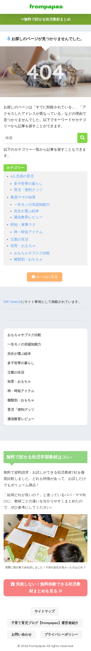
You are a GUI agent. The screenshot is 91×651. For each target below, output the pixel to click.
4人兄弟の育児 (22, 176)
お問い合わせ (21, 634)
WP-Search (12, 302)
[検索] (82, 138)
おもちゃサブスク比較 (32, 253)
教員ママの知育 (23, 197)
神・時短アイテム (28, 232)
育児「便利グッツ (28, 190)
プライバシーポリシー (61, 634)
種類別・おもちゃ (28, 259)
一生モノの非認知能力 (32, 204)
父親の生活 (19, 239)
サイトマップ (45, 611)
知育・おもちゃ (23, 246)
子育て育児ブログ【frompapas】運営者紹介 (44, 623)
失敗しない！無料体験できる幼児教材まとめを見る (45, 587)
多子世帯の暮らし (28, 183)
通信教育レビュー (28, 217)
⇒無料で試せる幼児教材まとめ (45, 19)
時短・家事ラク (23, 224)
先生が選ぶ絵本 (26, 211)
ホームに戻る (44, 277)
